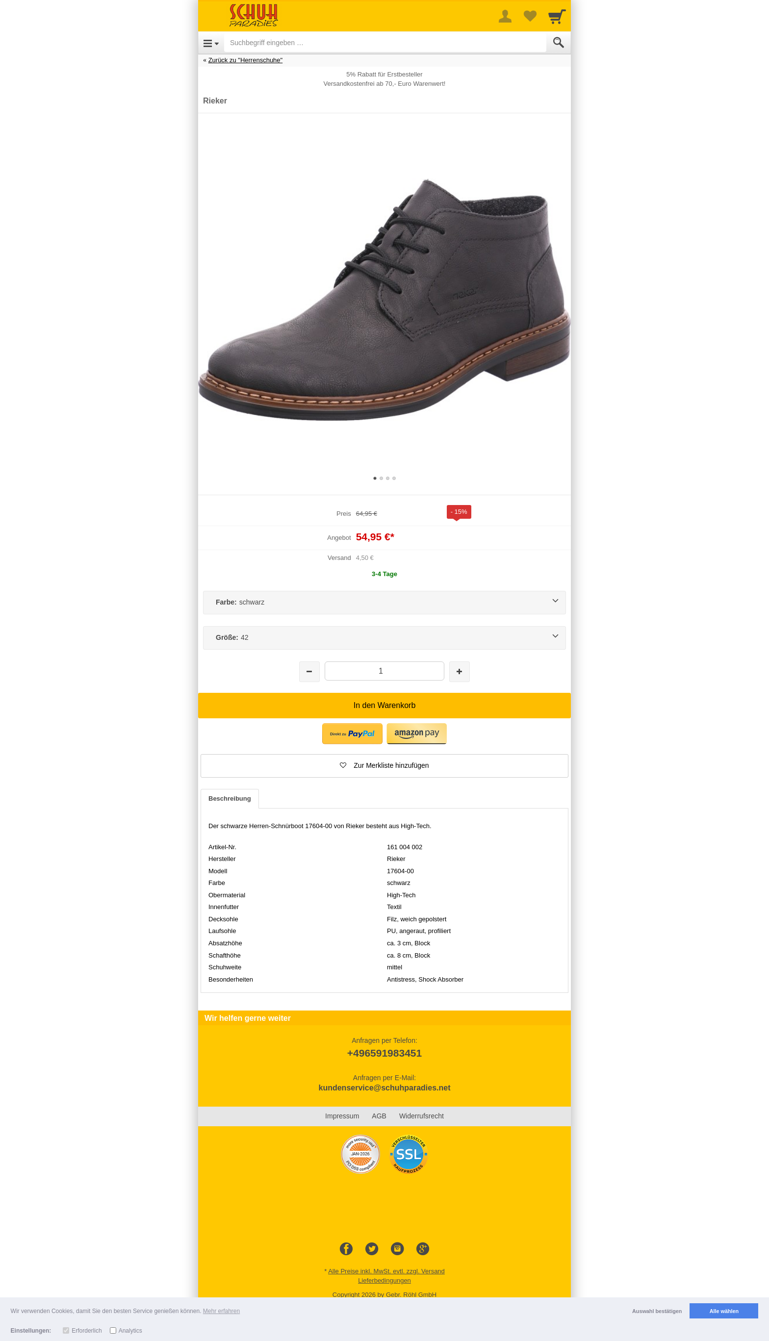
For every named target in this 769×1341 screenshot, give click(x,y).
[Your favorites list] (529, 16)
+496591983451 (384, 1053)
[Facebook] (346, 1249)
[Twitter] (371, 1249)
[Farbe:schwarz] (384, 602)
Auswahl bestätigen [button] (657, 1311)
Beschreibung (229, 798)
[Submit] (558, 42)
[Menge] (384, 671)
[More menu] (505, 16)
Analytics (130, 1330)
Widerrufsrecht (421, 1116)
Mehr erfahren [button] (221, 1311)
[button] (352, 733)
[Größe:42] (384, 638)
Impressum (342, 1116)
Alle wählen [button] (724, 1311)
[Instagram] (397, 1249)
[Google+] (423, 1249)
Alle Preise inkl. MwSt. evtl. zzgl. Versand (386, 1271)
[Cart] (557, 16)
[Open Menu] (211, 42)
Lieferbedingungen (384, 1280)
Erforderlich (87, 1330)
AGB (379, 1116)
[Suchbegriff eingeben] (385, 42)
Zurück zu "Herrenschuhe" (245, 60)
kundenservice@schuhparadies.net (384, 1088)
